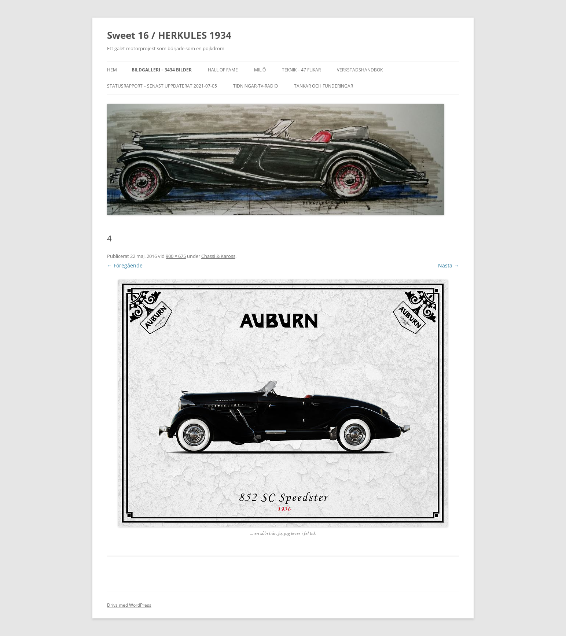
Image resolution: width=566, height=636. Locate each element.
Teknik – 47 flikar (301, 70)
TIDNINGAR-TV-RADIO (255, 86)
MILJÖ (260, 70)
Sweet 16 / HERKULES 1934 (169, 35)
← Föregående (125, 265)
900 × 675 (176, 256)
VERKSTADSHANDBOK (360, 70)
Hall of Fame (223, 70)
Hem (112, 70)
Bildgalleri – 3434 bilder (162, 70)
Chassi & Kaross (218, 256)
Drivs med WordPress (129, 605)
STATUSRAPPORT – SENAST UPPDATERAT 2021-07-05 (162, 86)
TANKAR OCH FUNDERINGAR (323, 86)
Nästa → (448, 265)
